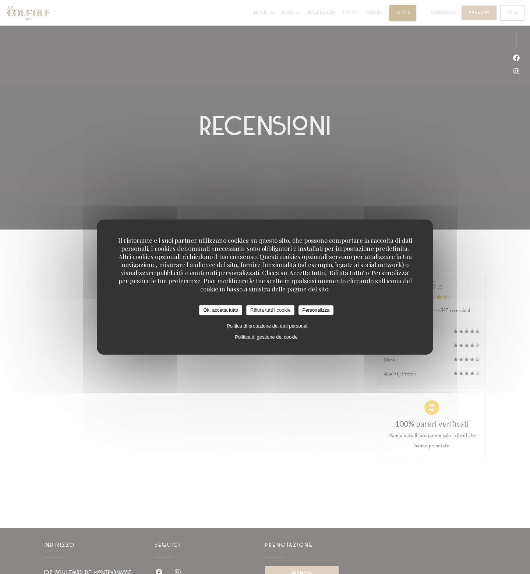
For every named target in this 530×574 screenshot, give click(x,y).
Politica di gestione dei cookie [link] (266, 336)
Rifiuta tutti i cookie (270, 310)
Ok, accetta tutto (220, 310)
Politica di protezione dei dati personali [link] (267, 325)
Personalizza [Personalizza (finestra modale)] (315, 310)
